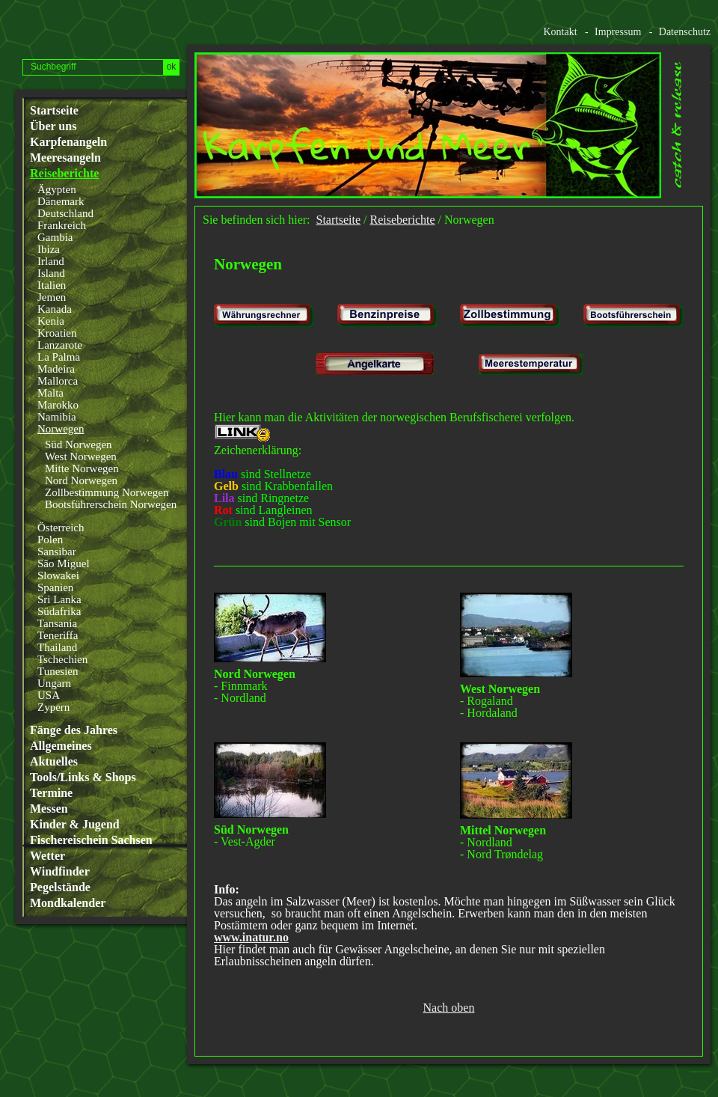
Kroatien (56, 333)
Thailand (57, 647)
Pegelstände (60, 887)
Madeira (56, 369)
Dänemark (60, 201)
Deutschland (65, 213)
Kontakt (560, 31)
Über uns (53, 126)
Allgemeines (61, 746)
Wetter (47, 856)
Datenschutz (685, 31)
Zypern (53, 707)
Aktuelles (54, 762)
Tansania (57, 623)
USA (48, 695)
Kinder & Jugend (75, 825)
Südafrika (59, 611)
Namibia (56, 417)
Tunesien (57, 671)
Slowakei (58, 575)
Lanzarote (59, 345)
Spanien (55, 587)
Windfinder (60, 872)
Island (51, 273)
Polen (50, 540)
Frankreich (61, 225)
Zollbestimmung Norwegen (106, 492)
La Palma (58, 357)
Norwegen (60, 429)
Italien (51, 285)
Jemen (51, 297)
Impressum (618, 31)
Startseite (54, 111)
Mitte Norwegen (82, 468)
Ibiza (48, 249)
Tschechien (62, 659)
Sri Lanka (59, 599)
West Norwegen (81, 456)
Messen (49, 809)
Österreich (60, 528)
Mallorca (57, 381)
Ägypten (56, 189)
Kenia (50, 321)
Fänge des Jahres (73, 730)
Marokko (58, 405)
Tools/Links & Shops (83, 777)
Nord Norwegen (81, 480)
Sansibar (56, 551)
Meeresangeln (65, 158)
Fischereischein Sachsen (91, 840)
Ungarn (54, 683)
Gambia (55, 237)
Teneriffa (57, 635)
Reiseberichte (64, 174)
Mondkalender (67, 903)
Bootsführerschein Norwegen (111, 504)
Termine (51, 793)
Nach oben (449, 1008)
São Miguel (63, 563)
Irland (50, 261)
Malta (50, 393)
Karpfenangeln (68, 142)
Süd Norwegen (78, 444)
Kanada (54, 309)
